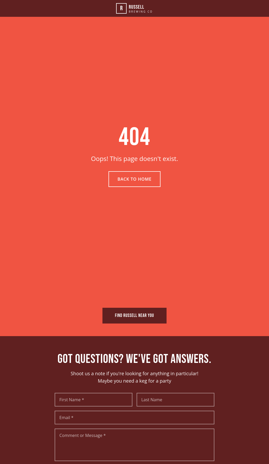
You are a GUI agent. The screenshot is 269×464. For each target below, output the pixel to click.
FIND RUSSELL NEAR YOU (134, 315)
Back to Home (134, 179)
